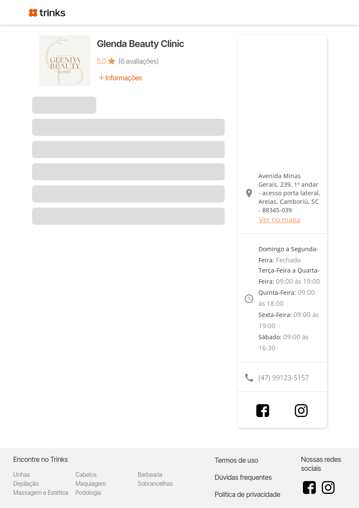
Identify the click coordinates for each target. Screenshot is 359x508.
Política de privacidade (247, 494)
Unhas (21, 474)
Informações (124, 77)
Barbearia (150, 474)
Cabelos (85, 474)
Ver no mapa (279, 219)
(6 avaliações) (139, 61)
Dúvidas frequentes (243, 477)
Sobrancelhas (155, 483)
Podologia (88, 492)
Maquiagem (90, 483)
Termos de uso (236, 460)
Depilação (26, 483)
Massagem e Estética (40, 492)
